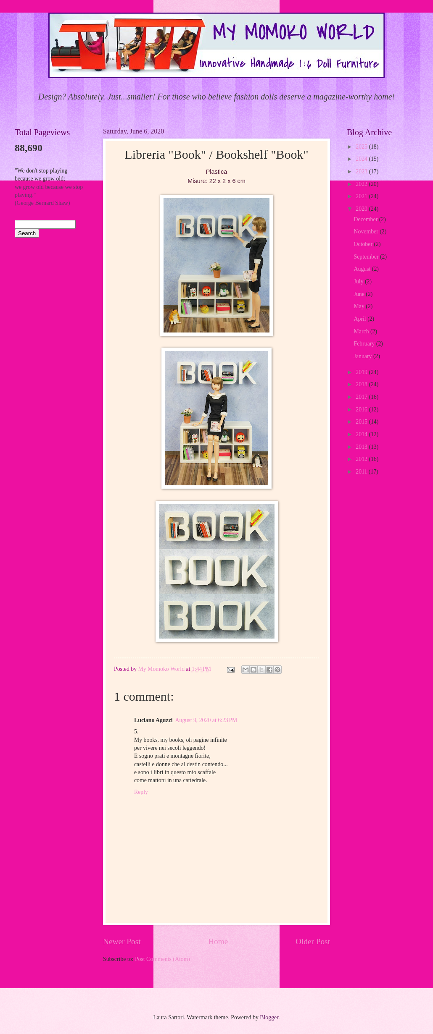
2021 (362, 196)
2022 (362, 184)
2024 (362, 159)
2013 (362, 447)
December (366, 219)
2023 (362, 171)
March (362, 331)
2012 (362, 459)
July (359, 281)
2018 (362, 384)
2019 (362, 372)
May (360, 306)
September (367, 257)
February (365, 343)
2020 (362, 209)
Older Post (313, 941)
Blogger (269, 1017)
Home (218, 941)
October (364, 244)
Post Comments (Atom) (162, 959)
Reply (141, 792)
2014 (362, 434)
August (363, 269)
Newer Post (122, 941)
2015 (362, 422)
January (363, 356)
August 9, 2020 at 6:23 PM (206, 720)
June (360, 294)
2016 (362, 409)
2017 (362, 397)
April (361, 319)
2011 (362, 472)
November (367, 231)
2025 (362, 147)
